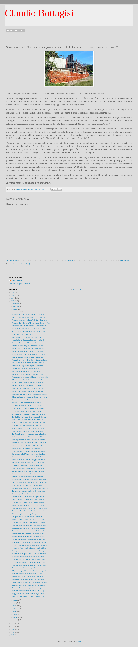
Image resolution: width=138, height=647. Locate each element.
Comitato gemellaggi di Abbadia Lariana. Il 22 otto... (29, 539)
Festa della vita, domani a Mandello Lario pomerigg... (29, 331)
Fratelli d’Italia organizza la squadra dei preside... (28, 366)
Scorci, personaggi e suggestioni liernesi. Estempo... (29, 551)
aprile (15, 611)
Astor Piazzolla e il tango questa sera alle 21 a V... (28, 334)
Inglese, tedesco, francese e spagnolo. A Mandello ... (29, 519)
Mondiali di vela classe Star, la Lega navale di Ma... (28, 388)
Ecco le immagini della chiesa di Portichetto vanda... (29, 354)
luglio (14, 603)
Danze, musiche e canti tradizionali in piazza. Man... (29, 491)
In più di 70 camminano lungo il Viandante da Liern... (29, 422)
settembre (16, 312)
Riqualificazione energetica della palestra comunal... (29, 579)
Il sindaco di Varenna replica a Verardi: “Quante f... (28, 314)
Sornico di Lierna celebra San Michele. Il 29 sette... (28, 471)
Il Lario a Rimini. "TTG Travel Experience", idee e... (28, 337)
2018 (13, 635)
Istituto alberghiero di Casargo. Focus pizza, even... (29, 374)
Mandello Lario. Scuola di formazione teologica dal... (29, 565)
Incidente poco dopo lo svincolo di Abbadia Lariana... (29, 457)
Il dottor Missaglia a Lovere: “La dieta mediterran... (28, 462)
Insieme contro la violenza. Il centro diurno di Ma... (28, 383)
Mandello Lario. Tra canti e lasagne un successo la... (29, 522)
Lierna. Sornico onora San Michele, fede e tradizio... (29, 317)
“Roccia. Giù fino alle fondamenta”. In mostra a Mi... (29, 403)
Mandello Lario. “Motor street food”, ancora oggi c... (29, 431)
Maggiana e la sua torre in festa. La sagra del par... (28, 594)
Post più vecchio (125, 260)
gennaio (15, 620)
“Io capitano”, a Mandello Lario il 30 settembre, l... (28, 465)
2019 (13, 632)
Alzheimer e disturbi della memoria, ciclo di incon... (28, 485)
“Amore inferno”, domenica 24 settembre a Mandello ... (30, 479)
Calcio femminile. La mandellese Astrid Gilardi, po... (29, 499)
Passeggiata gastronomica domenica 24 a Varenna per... (30, 474)
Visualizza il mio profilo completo (19, 284)
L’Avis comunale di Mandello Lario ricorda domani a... (29, 442)
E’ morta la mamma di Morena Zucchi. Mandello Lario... (30, 542)
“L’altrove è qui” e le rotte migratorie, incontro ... (27, 514)
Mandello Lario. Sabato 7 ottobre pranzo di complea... (29, 508)
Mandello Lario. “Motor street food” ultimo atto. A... (28, 425)
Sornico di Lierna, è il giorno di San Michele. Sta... (28, 346)
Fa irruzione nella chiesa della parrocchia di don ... (28, 357)
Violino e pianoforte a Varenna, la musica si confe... (28, 428)
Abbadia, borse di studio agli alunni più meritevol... (28, 340)
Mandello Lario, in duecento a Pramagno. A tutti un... (29, 559)
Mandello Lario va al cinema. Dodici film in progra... (28, 468)
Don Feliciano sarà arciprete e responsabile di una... (29, 417)
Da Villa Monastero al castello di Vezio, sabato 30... (29, 363)
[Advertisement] (69, 38)
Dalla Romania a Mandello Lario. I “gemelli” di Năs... (29, 505)
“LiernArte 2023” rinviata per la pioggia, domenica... (29, 451)
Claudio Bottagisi (39, 13)
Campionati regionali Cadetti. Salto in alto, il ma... (28, 405)
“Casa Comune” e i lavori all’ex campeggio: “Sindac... (29, 582)
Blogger (78, 641)
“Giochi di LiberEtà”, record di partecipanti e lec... (28, 445)
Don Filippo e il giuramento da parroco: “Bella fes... (28, 391)
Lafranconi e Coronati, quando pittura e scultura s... (29, 576)
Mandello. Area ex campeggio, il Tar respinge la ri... (28, 588)
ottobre (15, 309)
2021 (13, 626)
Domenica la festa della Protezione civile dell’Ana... (28, 348)
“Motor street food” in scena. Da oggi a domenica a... (29, 460)
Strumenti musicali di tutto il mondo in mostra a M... (28, 400)
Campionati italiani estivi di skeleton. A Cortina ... (28, 517)
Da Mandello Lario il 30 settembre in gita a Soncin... (29, 434)
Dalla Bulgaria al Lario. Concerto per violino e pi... (28, 448)
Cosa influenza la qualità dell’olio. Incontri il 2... (27, 368)
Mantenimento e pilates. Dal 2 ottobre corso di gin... (29, 511)
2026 (13, 292)
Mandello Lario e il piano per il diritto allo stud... (27, 574)
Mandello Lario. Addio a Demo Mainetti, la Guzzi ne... (29, 320)
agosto (15, 600)
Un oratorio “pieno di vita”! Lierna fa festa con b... (28, 351)
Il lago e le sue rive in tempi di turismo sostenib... (28, 385)
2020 (13, 629)
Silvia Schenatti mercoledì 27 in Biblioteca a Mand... (29, 414)
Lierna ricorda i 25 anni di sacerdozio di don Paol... (28, 420)
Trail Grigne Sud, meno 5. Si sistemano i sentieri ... (28, 408)
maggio (15, 608)
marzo (15, 614)
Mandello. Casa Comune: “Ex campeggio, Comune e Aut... (31, 323)
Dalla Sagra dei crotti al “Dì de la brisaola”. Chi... (28, 437)
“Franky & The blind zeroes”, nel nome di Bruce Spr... (29, 545)
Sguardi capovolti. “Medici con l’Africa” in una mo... (28, 494)
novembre (16, 306)
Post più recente (12, 260)
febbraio (15, 617)
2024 (13, 298)
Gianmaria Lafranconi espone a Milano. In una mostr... (30, 397)
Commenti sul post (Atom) (21, 264)
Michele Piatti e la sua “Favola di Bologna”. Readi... (28, 537)
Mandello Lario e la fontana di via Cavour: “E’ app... (28, 591)
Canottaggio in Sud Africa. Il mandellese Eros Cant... (29, 454)
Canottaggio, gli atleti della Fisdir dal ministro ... (27, 371)
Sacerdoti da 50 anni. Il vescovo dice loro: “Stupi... (28, 585)
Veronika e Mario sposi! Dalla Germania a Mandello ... (29, 554)
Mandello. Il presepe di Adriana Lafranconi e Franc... (29, 525)
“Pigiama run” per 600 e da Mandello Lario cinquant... (29, 571)
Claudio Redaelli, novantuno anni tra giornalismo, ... (29, 497)
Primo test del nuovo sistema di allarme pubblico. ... (29, 534)
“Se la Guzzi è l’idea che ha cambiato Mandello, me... (29, 380)
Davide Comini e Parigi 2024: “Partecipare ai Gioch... (29, 394)
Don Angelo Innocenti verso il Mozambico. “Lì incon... (29, 440)
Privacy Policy (77, 289)
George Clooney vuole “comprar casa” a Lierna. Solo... (30, 482)
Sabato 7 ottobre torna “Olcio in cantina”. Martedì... (28, 343)
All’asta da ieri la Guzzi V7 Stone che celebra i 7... (28, 562)
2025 (13, 295)
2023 (13, 301)
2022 (13, 623)
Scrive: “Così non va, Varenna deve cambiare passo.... (30, 326)
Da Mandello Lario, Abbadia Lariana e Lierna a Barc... (29, 328)
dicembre (16, 303)
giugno (15, 606)
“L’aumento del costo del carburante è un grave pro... (29, 556)
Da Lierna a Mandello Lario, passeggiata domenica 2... (30, 488)
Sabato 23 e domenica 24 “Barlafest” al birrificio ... (28, 477)
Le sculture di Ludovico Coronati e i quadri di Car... (28, 596)
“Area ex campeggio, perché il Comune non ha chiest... (30, 377)
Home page (69, 260)
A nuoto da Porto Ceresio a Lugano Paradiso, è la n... (29, 548)
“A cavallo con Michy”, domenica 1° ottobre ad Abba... (29, 360)
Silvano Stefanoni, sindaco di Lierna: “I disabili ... (28, 411)
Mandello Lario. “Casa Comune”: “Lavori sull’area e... (29, 502)
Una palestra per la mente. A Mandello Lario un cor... (29, 528)
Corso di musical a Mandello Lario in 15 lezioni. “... (28, 531)
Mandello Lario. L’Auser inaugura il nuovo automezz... (29, 568)
